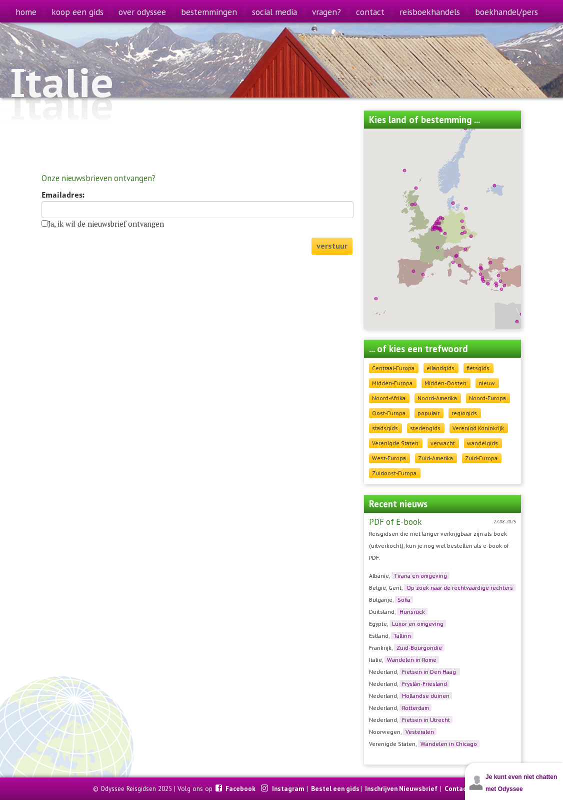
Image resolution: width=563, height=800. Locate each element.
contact (370, 12)
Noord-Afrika (389, 398)
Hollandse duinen (426, 695)
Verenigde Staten (395, 443)
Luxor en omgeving (418, 623)
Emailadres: (63, 195)
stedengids (425, 428)
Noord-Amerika (437, 398)
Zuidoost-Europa (394, 473)
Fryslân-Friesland (424, 683)
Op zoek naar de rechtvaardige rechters (459, 587)
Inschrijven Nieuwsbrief (401, 788)
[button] (482, 269)
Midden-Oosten (445, 383)
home (26, 12)
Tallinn (402, 635)
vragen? (326, 12)
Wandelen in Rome (411, 659)
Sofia (404, 599)
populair (429, 413)
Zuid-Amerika (435, 458)
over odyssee (142, 12)
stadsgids (385, 428)
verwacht (442, 443)
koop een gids (78, 12)
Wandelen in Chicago (448, 743)
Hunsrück (412, 611)
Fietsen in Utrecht (426, 719)
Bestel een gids (335, 788)
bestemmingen (209, 12)
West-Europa (389, 458)
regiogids (464, 413)
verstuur (332, 246)
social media (274, 12)
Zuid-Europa (481, 458)
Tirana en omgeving (420, 575)
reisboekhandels (430, 12)
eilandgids (440, 368)
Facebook (241, 788)
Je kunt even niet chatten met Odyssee (521, 782)
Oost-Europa (389, 413)
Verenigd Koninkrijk (478, 428)
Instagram (289, 788)
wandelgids (482, 443)
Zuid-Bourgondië (419, 647)
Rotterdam (415, 707)
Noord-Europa (487, 398)
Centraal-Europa (393, 368)
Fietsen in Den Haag (430, 671)
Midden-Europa (392, 383)
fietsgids (478, 368)
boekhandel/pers (506, 12)
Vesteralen (420, 731)
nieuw (486, 383)
